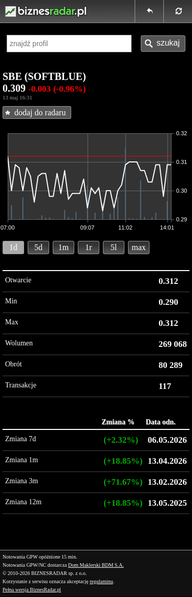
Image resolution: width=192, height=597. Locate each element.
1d (13, 247)
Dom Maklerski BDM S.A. (96, 565)
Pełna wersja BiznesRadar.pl (32, 589)
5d (38, 247)
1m (63, 247)
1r (88, 247)
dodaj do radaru (40, 112)
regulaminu (101, 581)
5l (114, 247)
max (139, 247)
